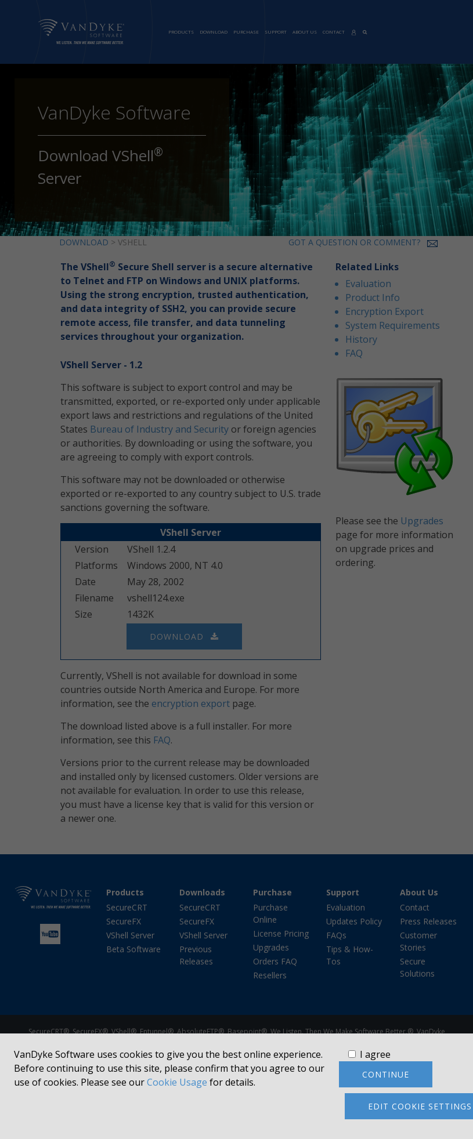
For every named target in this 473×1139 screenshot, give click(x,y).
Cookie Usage (177, 1082)
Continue (385, 1074)
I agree (375, 1054)
